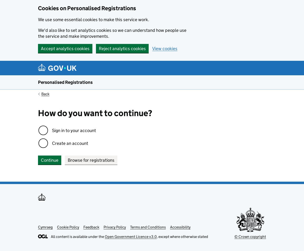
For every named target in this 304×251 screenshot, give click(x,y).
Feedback (91, 227)
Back (45, 94)
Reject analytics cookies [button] (122, 48)
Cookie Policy (68, 227)
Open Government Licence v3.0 (131, 236)
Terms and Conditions (148, 227)
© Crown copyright (250, 236)
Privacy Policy (115, 227)
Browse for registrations (91, 160)
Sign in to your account (74, 130)
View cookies (164, 48)
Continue (49, 160)
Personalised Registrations (65, 82)
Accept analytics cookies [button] (65, 48)
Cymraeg (45, 227)
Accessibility (180, 227)
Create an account (70, 143)
